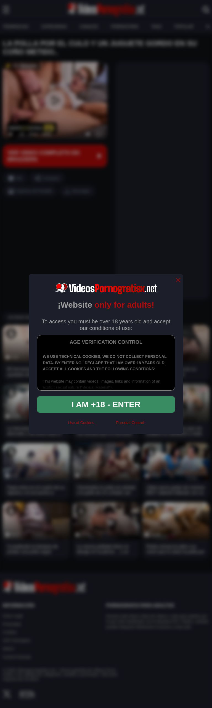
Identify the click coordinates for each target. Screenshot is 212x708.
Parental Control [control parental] (130, 422)
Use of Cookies (81, 422)
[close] (178, 280)
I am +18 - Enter (106, 404)
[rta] (105, 425)
